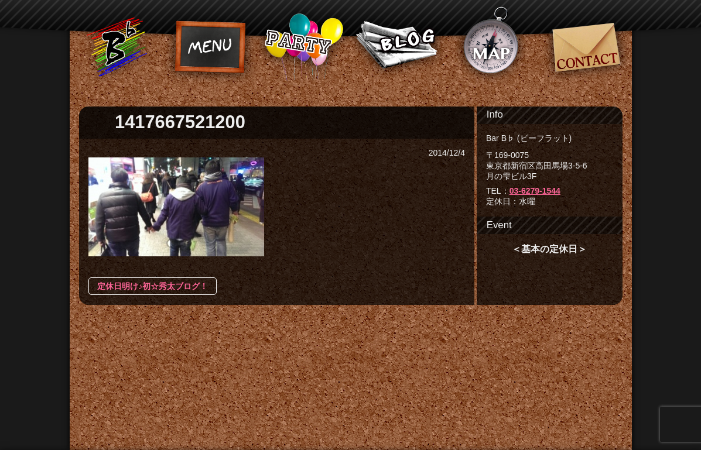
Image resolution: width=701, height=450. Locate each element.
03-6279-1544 (534, 190)
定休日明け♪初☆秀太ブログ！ (152, 286)
